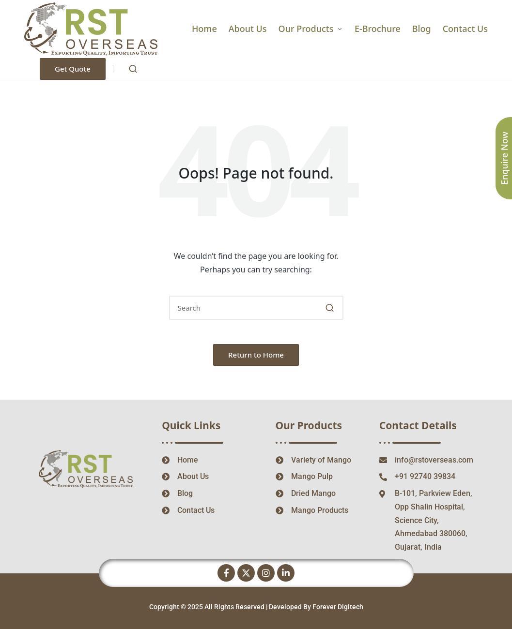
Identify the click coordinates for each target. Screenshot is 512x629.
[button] (73, 69)
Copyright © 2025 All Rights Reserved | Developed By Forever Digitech (256, 607)
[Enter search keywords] (256, 308)
